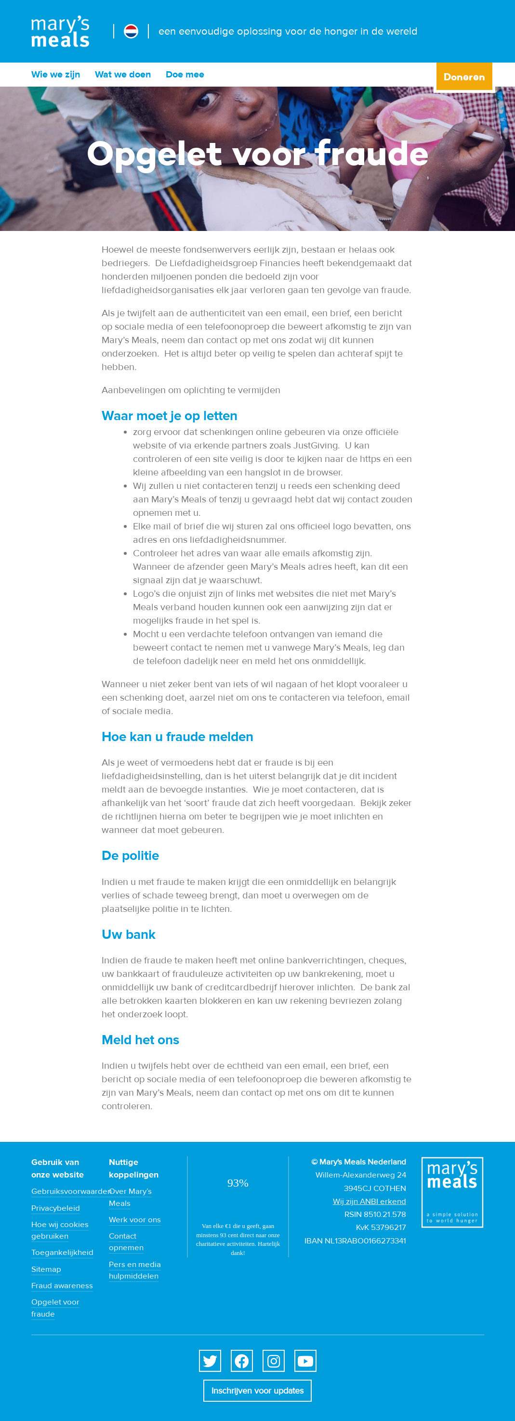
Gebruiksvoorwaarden (71, 1191)
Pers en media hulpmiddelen (135, 1270)
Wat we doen (123, 74)
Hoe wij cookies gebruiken (60, 1230)
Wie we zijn (55, 74)
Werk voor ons (135, 1220)
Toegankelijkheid (62, 1252)
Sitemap (46, 1269)
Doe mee (185, 74)
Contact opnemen (126, 1242)
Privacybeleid (55, 1208)
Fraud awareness (62, 1285)
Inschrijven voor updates (257, 1390)
